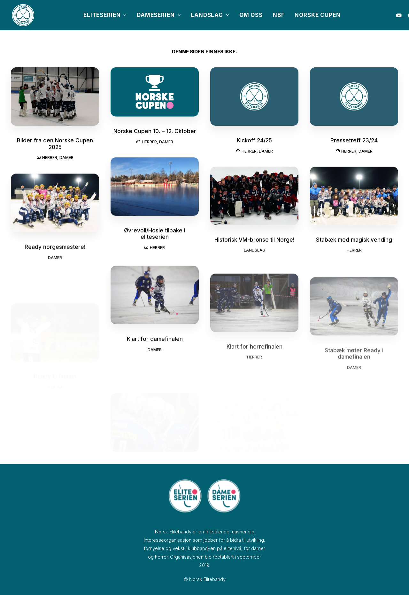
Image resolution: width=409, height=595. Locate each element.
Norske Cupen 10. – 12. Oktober (154, 131)
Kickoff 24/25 (254, 141)
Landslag (210, 15)
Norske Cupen (317, 15)
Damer (66, 157)
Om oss (251, 15)
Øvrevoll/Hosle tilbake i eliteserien (154, 243)
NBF (279, 15)
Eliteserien (105, 15)
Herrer (49, 157)
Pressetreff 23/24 (354, 142)
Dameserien (159, 15)
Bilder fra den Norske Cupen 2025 (55, 143)
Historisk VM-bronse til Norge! (254, 250)
